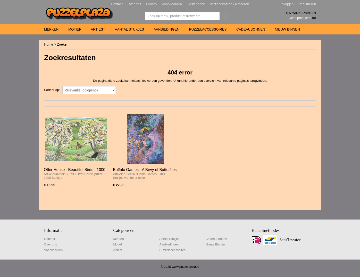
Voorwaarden (172, 4)
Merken (51, 29)
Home (48, 44)
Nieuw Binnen (287, 29)
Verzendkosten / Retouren (229, 4)
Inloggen (287, 4)
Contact (117, 4)
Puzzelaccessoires (208, 29)
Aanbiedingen (166, 29)
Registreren (307, 4)
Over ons (134, 4)
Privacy (151, 4)
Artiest (98, 29)
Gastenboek (196, 4)
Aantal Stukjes (129, 29)
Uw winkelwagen (301, 13)
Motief (74, 29)
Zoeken (224, 16)
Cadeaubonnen (250, 29)
